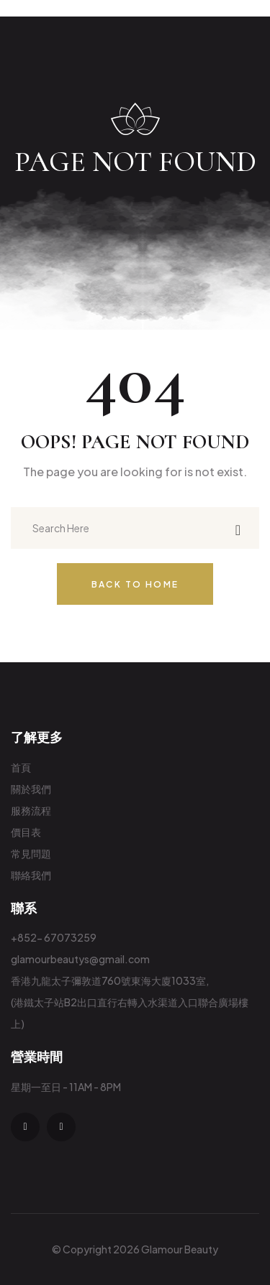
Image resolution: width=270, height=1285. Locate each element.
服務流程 (31, 810)
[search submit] (238, 528)
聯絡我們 (31, 874)
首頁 (21, 767)
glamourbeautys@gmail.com (80, 958)
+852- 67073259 (53, 937)
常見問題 (31, 853)
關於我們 (31, 788)
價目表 (26, 831)
